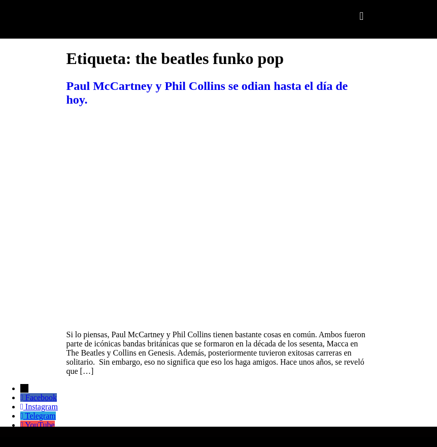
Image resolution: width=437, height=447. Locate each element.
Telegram (40, 415)
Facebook (41, 397)
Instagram (41, 406)
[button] (361, 16)
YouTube (39, 425)
